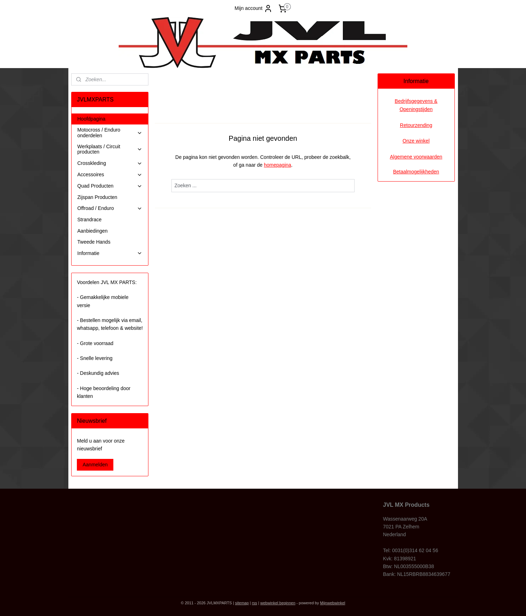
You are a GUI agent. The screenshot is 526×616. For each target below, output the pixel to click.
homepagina (277, 165)
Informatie (109, 253)
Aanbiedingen (92, 231)
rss (254, 603)
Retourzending (416, 125)
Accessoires (109, 175)
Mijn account (253, 8)
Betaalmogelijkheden (416, 171)
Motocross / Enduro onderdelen (109, 132)
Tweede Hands (93, 242)
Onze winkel (416, 141)
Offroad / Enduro (109, 208)
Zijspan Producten (97, 197)
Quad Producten (109, 186)
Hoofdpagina (91, 119)
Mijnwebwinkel (332, 603)
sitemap (242, 603)
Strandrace (89, 219)
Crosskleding (109, 163)
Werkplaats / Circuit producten (109, 149)
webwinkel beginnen (277, 603)
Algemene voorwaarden (416, 157)
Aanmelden (95, 464)
